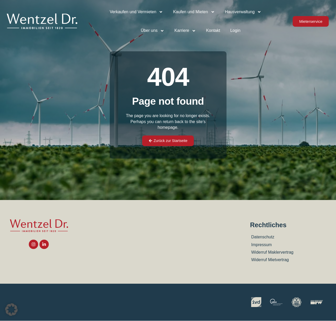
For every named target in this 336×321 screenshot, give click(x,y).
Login (235, 30)
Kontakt (213, 30)
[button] (11, 309)
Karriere (185, 30)
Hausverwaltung (243, 12)
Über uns (152, 30)
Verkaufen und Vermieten (136, 12)
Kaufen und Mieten (194, 12)
